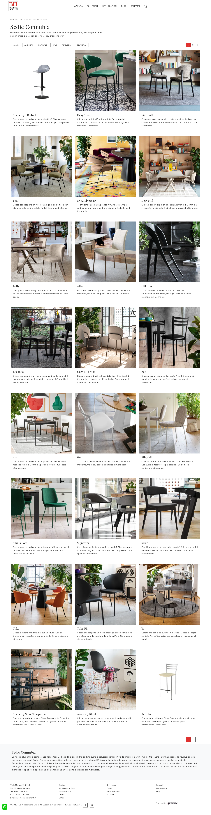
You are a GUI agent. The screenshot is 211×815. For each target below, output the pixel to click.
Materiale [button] (42, 45)
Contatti (135, 6)
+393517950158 (22, 794)
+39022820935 (21, 791)
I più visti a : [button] (81, 45)
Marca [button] (16, 45)
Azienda (78, 6)
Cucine (62, 785)
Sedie (35, 20)
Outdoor (62, 798)
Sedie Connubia (44, 20)
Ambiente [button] (28, 45)
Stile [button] (55, 45)
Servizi (110, 788)
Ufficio (62, 794)
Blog (123, 6)
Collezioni (92, 6)
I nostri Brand (113, 791)
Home (12, 20)
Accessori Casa (65, 791)
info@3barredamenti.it (26, 798)
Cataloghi (160, 785)
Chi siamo (111, 785)
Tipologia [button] (66, 45)
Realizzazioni (109, 6)
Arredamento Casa (23, 20)
